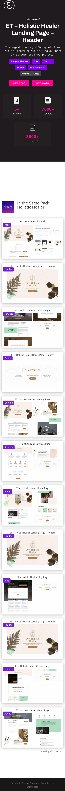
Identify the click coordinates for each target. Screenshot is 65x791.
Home (7, 491)
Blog (6, 580)
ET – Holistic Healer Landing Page (32, 399)
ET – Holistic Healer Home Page (32, 488)
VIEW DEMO (19, 83)
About (7, 713)
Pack (6, 224)
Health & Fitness (30, 73)
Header (20, 67)
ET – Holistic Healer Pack (33, 221)
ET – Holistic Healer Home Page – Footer (32, 354)
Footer (7, 358)
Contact (8, 669)
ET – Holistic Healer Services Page (32, 443)
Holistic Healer (37, 67)
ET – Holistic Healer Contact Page (32, 666)
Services (8, 313)
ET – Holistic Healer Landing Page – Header (32, 265)
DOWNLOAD (42, 83)
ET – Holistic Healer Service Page (32, 310)
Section (48, 61)
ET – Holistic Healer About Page (32, 710)
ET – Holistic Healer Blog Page (32, 577)
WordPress (32, 786)
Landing (8, 402)
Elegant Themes (19, 61)
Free (36, 61)
